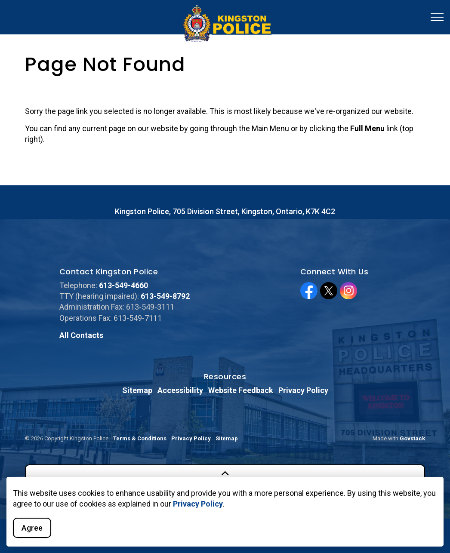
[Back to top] (225, 474)
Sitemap (137, 390)
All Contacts (81, 335)
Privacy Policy (198, 503)
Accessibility (180, 390)
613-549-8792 (165, 296)
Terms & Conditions (139, 438)
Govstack (412, 438)
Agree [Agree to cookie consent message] (32, 528)
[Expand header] (437, 17)
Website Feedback (240, 390)
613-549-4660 (123, 285)
